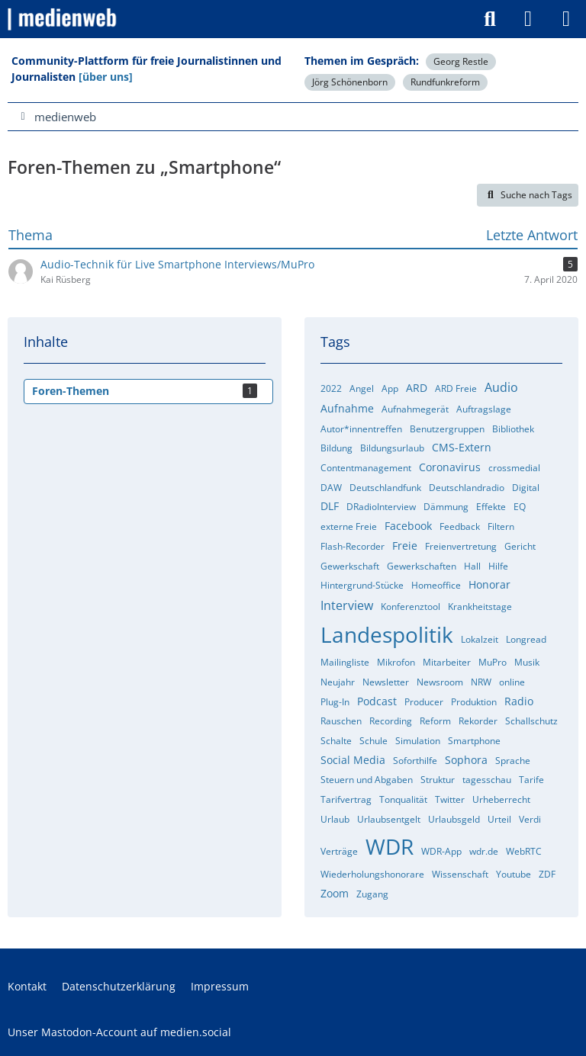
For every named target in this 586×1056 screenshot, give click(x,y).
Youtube (513, 874)
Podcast (377, 701)
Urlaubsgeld (454, 819)
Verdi (530, 819)
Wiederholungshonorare (372, 874)
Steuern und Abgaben (366, 779)
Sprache (512, 760)
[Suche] (490, 19)
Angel (361, 388)
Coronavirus (450, 467)
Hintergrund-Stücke (362, 585)
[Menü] (566, 19)
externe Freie (348, 526)
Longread (526, 639)
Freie (404, 545)
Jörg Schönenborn (350, 81)
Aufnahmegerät (415, 409)
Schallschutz (531, 720)
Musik (526, 662)
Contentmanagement (365, 467)
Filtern (501, 526)
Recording (390, 720)
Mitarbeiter (447, 662)
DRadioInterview (381, 506)
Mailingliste (344, 662)
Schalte (336, 740)
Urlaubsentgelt (388, 819)
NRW (481, 682)
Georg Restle (460, 61)
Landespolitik (386, 634)
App (390, 388)
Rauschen (341, 720)
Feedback (460, 526)
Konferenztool (410, 606)
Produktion (474, 701)
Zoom (334, 893)
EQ (520, 506)
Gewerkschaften (421, 566)
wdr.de (483, 851)
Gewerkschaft (349, 566)
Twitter (450, 799)
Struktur (437, 779)
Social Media (352, 760)
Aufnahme (347, 408)
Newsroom (440, 682)
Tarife (531, 779)
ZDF (547, 874)
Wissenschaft (460, 874)
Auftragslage (483, 409)
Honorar (489, 584)
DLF (329, 506)
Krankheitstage (480, 606)
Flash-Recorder (352, 546)
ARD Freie (456, 388)
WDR (389, 846)
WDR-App (441, 851)
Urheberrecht (501, 799)
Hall (472, 566)
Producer (423, 701)
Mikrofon (396, 662)
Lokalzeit (479, 639)
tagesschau (486, 779)
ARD (416, 387)
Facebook (408, 525)
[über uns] (106, 76)
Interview (346, 605)
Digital (525, 487)
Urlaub (334, 819)
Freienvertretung (461, 546)
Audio (501, 387)
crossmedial (514, 467)
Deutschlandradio (466, 487)
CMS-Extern (461, 447)
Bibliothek (513, 428)
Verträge (339, 851)
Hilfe (498, 566)
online (512, 682)
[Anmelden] (528, 19)
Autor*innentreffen (361, 428)
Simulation (417, 740)
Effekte (491, 506)
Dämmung (445, 506)
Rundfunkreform (445, 81)
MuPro (492, 662)
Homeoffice (436, 585)
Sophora (466, 760)
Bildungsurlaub (392, 447)
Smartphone (474, 740)
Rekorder (478, 720)
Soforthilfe (415, 760)
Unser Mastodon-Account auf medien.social (119, 1032)
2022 (331, 388)
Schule (373, 740)
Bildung (336, 447)
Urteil (499, 819)
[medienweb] (63, 19)
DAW (331, 487)
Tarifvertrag (346, 799)
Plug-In (334, 701)
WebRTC (524, 851)
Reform (435, 720)
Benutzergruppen (447, 428)
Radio (518, 701)
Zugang (372, 893)
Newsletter (385, 682)
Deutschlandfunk (385, 487)
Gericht (520, 546)
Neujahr (337, 682)
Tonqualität (403, 799)
